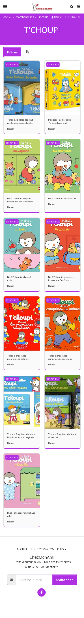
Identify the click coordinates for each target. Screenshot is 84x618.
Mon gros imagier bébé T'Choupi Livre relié (59, 121)
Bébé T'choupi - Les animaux (62, 198)
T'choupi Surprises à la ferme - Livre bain (62, 436)
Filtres (12, 52)
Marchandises (25, 17)
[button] (5, 6)
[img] (22, 88)
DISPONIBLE (12, 64)
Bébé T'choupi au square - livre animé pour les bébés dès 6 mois (20, 200)
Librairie (43, 17)
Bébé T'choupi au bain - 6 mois (19, 279)
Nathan (10, 129)
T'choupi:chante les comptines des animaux (60, 357)
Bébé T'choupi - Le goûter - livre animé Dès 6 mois (61, 279)
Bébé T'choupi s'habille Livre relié (21, 514)
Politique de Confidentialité (41, 567)
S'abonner (64, 579)
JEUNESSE (58, 17)
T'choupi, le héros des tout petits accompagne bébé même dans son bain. (20, 121)
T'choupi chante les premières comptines (17, 357)
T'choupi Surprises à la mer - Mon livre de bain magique (21, 436)
